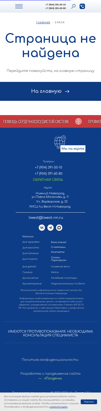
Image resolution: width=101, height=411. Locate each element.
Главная (43, 22)
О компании (58, 247)
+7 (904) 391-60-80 (55, 8)
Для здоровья (30, 242)
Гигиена (27, 272)
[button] (82, 6)
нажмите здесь (58, 407)
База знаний (58, 242)
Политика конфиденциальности (50, 360)
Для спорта (29, 259)
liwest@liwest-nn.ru (46, 218)
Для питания (30, 253)
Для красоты (30, 247)
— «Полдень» (50, 378)
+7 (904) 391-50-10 (55, 4)
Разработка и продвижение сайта (50, 373)
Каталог (28, 236)
